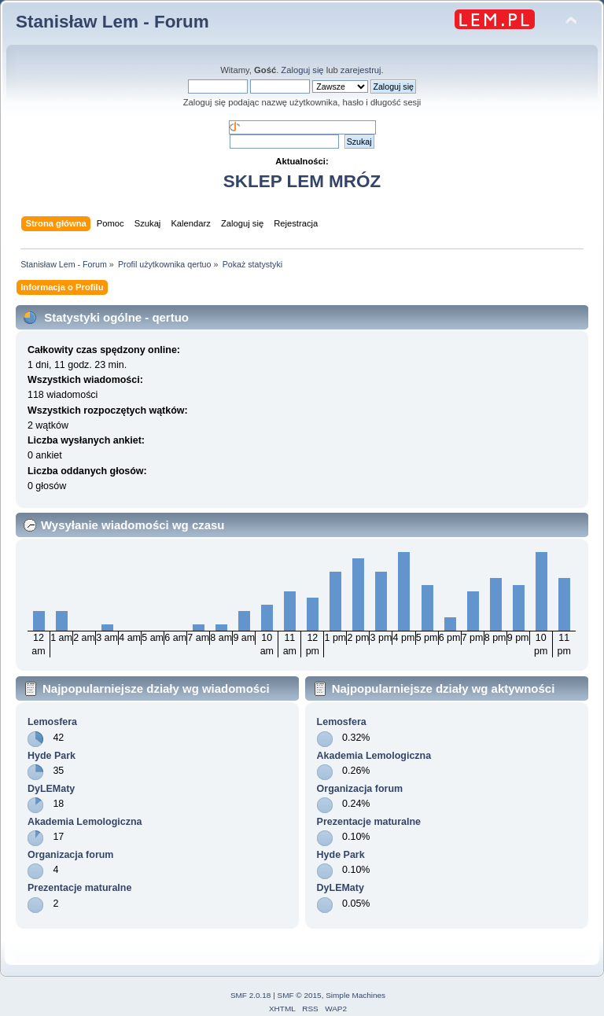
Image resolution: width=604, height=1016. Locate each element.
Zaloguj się (302, 70)
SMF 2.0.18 (250, 995)
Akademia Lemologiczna (85, 821)
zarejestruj (361, 70)
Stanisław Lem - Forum (112, 21)
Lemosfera (52, 721)
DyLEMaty (51, 788)
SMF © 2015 (300, 995)
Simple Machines (355, 995)
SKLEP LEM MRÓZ (302, 181)
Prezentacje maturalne (79, 887)
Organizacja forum (70, 854)
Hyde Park (52, 755)
